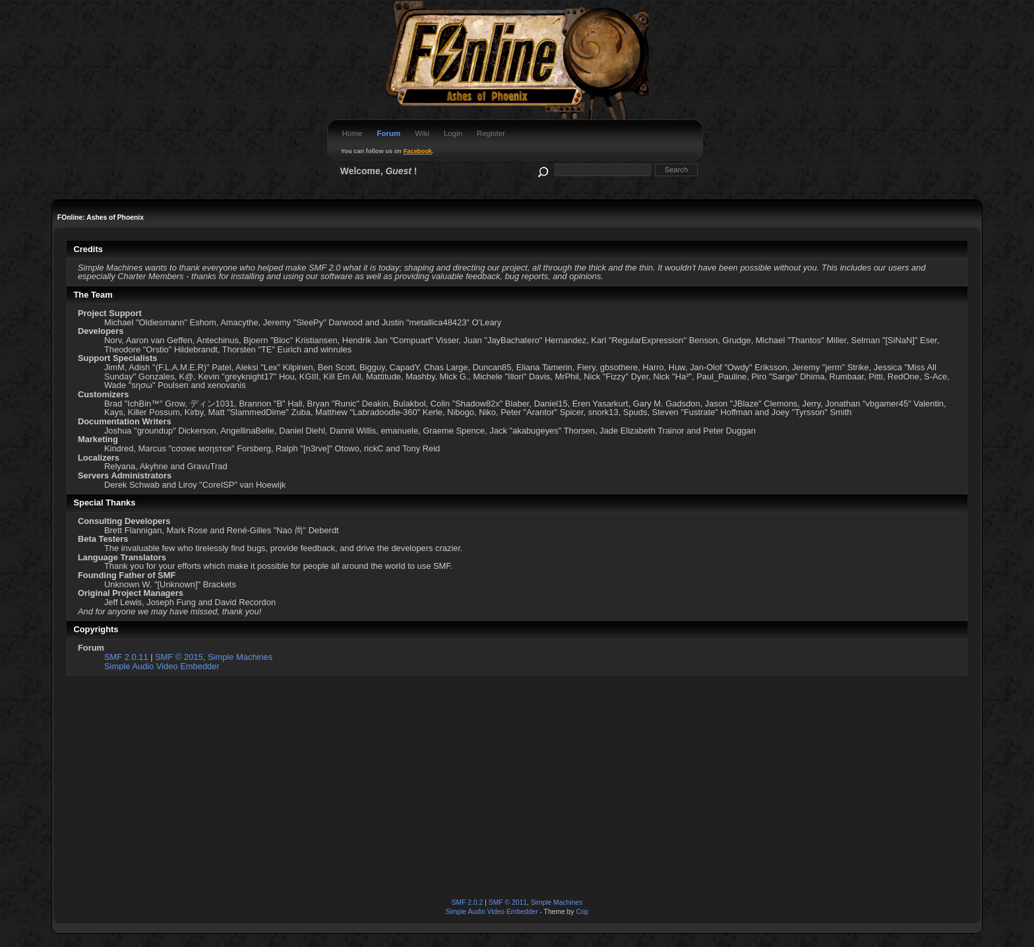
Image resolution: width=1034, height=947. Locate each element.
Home (352, 133)
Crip (582, 911)
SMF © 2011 (508, 902)
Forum (388, 133)
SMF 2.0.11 (126, 657)
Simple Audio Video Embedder (162, 666)
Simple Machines (240, 657)
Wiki (422, 133)
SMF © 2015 (179, 657)
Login (453, 133)
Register (491, 133)
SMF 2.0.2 (467, 902)
